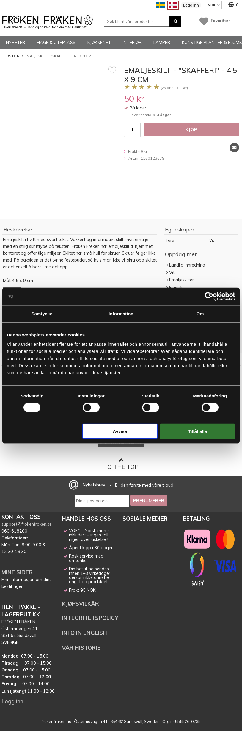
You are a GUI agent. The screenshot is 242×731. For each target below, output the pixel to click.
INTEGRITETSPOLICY (90, 618)
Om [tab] (200, 313)
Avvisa (120, 431)
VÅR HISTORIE (81, 647)
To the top (121, 463)
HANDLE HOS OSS (86, 518)
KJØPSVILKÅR (80, 603)
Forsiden (10, 56)
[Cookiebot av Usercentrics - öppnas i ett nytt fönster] (209, 296)
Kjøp (191, 129)
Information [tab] (121, 313)
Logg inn (191, 5)
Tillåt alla (197, 431)
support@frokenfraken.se (26, 524)
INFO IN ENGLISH (84, 632)
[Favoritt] (112, 70)
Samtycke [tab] (42, 313)
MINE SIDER (17, 572)
